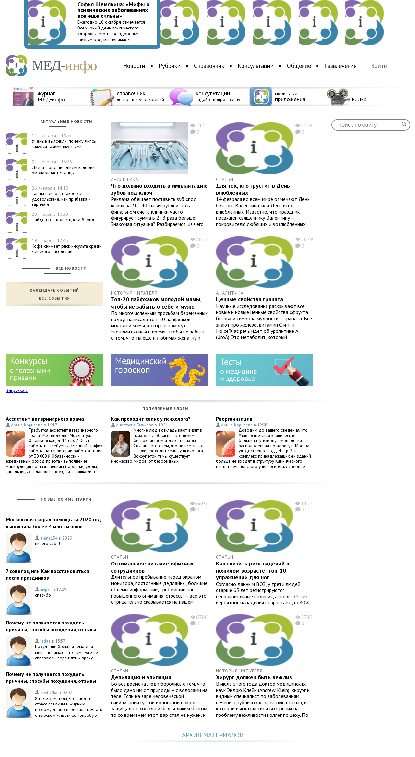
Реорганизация (234, 418)
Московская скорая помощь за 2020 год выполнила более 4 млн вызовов (53, 523)
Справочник (209, 66)
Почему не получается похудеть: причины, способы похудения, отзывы (51, 626)
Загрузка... (17, 390)
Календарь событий (54, 290)
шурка (46, 589)
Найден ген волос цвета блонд (63, 217)
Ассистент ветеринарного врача (45, 418)
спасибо (43, 595)
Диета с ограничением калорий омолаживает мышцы (63, 167)
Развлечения (340, 66)
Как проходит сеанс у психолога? (151, 418)
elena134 (48, 538)
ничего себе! (47, 543)
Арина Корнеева (26, 425)
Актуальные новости (66, 121)
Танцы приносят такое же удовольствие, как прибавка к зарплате (61, 196)
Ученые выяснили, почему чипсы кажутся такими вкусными (64, 141)
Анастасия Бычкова (134, 425)
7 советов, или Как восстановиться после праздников (47, 574)
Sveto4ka (48, 692)
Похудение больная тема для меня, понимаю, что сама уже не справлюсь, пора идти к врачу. (66, 652)
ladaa (45, 641)
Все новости (71, 268)
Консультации (256, 66)
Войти (379, 66)
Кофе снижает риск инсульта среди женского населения (66, 246)
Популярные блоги (165, 408)
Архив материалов (212, 735)
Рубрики (170, 66)
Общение (299, 66)
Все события (54, 298)
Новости (134, 66)
